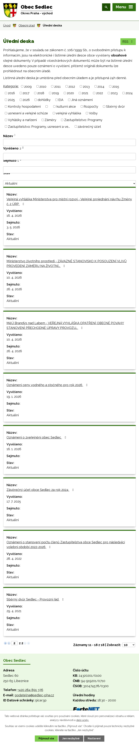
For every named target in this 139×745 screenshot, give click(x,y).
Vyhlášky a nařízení (22, 120)
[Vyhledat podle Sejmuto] (69, 169)
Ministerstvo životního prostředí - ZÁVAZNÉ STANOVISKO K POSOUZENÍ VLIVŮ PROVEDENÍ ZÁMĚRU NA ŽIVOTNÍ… (67, 263)
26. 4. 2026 (14, 289)
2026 (26, 100)
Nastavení (94, 738)
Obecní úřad (27, 25)
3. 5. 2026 (13, 227)
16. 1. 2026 (14, 449)
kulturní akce (66, 106)
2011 (57, 86)
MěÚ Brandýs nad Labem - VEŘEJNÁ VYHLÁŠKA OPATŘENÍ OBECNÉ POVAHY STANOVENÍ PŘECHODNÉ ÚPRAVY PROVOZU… (65, 325)
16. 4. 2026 (14, 215)
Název (8, 136)
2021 (85, 93)
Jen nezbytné (71, 738)
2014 (100, 86)
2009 (28, 86)
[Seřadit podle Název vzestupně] (15, 134)
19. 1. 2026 (14, 396)
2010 (42, 86)
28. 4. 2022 (14, 558)
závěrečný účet (89, 126)
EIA (60, 100)
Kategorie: (11, 86)
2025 (11, 100)
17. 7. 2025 (14, 501)
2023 (114, 93)
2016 (11, 93)
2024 (129, 93)
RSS (128, 41)
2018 (40, 93)
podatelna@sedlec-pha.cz (34, 695)
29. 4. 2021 (14, 611)
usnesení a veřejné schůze (28, 113)
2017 (26, 93)
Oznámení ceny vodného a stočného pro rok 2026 (48, 385)
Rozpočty (91, 106)
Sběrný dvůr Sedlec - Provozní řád (36, 599)
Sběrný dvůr (115, 106)
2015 (115, 86)
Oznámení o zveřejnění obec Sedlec (37, 437)
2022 (99, 93)
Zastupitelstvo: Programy (83, 120)
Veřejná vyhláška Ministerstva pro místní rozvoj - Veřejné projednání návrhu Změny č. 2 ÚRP (69, 201)
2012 (71, 86)
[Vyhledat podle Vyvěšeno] (69, 156)
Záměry (50, 120)
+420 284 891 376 (30, 690)
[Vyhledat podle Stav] (69, 183)
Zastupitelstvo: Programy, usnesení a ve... (39, 126)
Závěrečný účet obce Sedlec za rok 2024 (41, 490)
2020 (70, 93)
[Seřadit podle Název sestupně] (15, 135)
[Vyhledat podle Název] (69, 142)
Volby (93, 113)
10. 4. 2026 (14, 277)
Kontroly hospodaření (24, 106)
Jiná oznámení (82, 100)
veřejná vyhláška (68, 113)
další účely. (82, 720)
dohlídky (44, 100)
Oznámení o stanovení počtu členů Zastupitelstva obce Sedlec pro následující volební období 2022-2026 (66, 544)
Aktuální (13, 239)
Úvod (6, 25)
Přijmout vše (46, 738)
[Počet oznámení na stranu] (128, 645)
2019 (55, 93)
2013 (86, 86)
